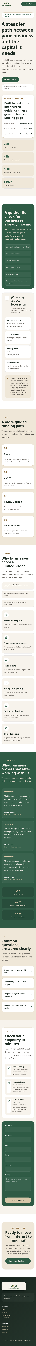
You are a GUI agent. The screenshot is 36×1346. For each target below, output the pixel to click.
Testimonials (5, 1327)
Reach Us (4, 1332)
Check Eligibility (18, 1200)
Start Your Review (18, 1261)
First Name (8, 1125)
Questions (5, 1329)
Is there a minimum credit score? (18, 971)
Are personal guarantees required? (18, 994)
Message (7, 1175)
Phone (7, 1155)
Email (6, 1145)
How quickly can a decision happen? (18, 983)
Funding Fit (5, 1312)
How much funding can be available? (18, 1006)
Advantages (5, 1318)
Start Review (10, 80)
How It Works (6, 1315)
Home (3, 1310)
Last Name (8, 1135)
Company (8, 1165)
